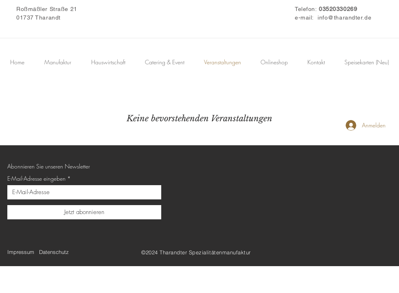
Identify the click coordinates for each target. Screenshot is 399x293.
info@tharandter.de (344, 17)
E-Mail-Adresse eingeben (36, 178)
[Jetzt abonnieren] (84, 212)
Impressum (20, 252)
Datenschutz (54, 252)
